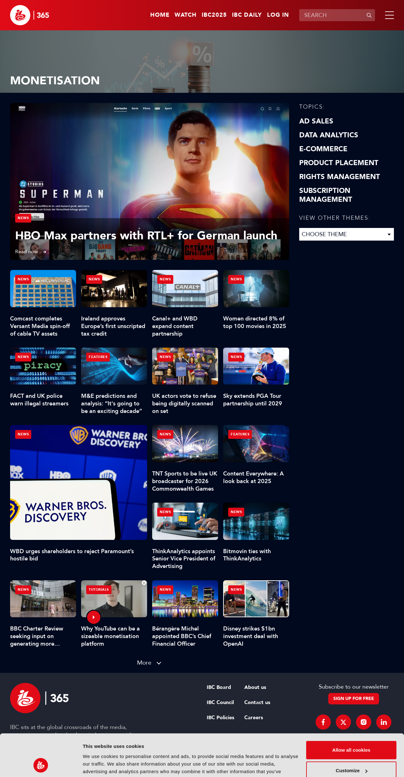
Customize (351, 731)
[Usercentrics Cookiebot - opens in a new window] (40, 764)
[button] (388, 15)
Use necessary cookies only (351, 752)
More (144, 662)
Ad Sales (316, 121)
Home (159, 15)
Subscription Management (325, 195)
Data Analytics (328, 135)
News (23, 218)
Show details (97, 764)
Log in (278, 15)
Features (98, 357)
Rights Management (339, 177)
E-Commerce (323, 149)
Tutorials (99, 589)
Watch (186, 15)
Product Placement (338, 163)
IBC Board (219, 687)
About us (255, 687)
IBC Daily (247, 15)
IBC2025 (214, 15)
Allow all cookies (351, 710)
